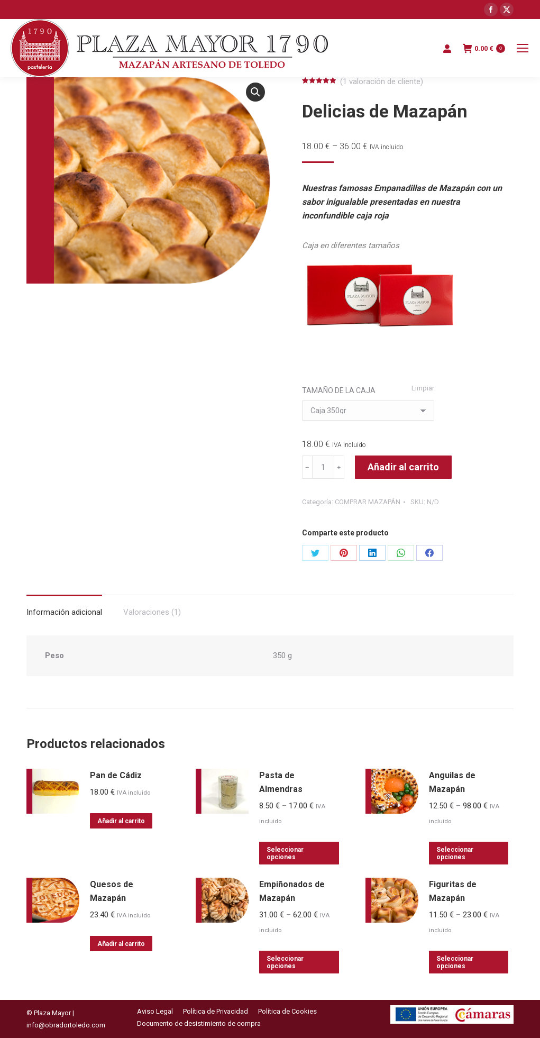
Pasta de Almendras (281, 782)
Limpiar (422, 388)
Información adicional (64, 612)
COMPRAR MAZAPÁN (367, 502)
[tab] (64, 607)
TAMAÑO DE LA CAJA (339, 390)
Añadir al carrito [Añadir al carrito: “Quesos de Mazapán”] (121, 944)
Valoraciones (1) (152, 612)
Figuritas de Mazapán (453, 891)
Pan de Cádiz (116, 775)
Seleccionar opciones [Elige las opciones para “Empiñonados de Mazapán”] (285, 962)
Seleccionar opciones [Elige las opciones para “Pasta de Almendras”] (285, 853)
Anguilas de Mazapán (452, 782)
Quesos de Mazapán (111, 891)
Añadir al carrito (403, 466)
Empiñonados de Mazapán (292, 891)
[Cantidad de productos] (323, 467)
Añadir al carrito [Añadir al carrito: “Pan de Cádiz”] (121, 821)
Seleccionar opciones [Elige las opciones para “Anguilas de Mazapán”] (454, 853)
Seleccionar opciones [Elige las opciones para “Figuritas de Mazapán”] (454, 962)
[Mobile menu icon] (522, 48)
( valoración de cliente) (381, 81)
